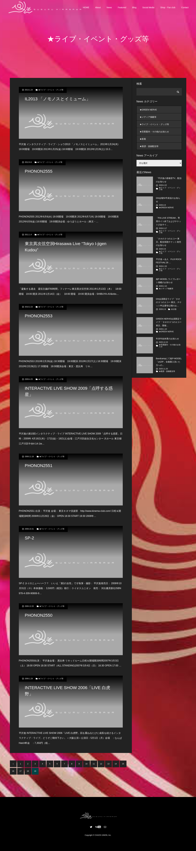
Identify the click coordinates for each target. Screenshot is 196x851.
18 (28, 771)
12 (101, 764)
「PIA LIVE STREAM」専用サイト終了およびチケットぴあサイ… (168, 221)
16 (13, 771)
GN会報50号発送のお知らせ (168, 200)
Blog (134, 7)
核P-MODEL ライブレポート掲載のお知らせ (168, 281)
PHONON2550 (38, 615)
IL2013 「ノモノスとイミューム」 (57, 99)
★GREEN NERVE (148, 110)
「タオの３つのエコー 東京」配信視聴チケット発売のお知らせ (168, 242)
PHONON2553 (38, 316)
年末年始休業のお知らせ (167, 338)
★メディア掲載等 (148, 117)
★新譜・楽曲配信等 (149, 146)
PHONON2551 (38, 465)
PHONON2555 (38, 171)
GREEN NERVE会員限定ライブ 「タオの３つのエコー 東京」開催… (169, 322)
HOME (86, 7)
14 (116, 764)
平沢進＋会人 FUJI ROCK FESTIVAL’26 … (169, 261)
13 (108, 764)
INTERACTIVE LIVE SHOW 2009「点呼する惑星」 (69, 391)
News (109, 7)
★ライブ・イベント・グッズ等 (50, 90)
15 (123, 764)
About (98, 7)
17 (20, 771)
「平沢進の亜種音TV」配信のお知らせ (169, 180)
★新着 (143, 139)
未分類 (173, 309)
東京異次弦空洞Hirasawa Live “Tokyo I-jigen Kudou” (65, 246)
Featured (122, 7)
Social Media (148, 7)
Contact (185, 7)
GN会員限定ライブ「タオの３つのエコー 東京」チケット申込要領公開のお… (169, 302)
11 (94, 764)
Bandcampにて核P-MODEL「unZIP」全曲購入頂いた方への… (169, 361)
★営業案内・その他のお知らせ (154, 131)
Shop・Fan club (167, 7)
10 (86, 764)
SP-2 (29, 538)
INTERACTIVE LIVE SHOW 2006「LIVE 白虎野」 (67, 690)
